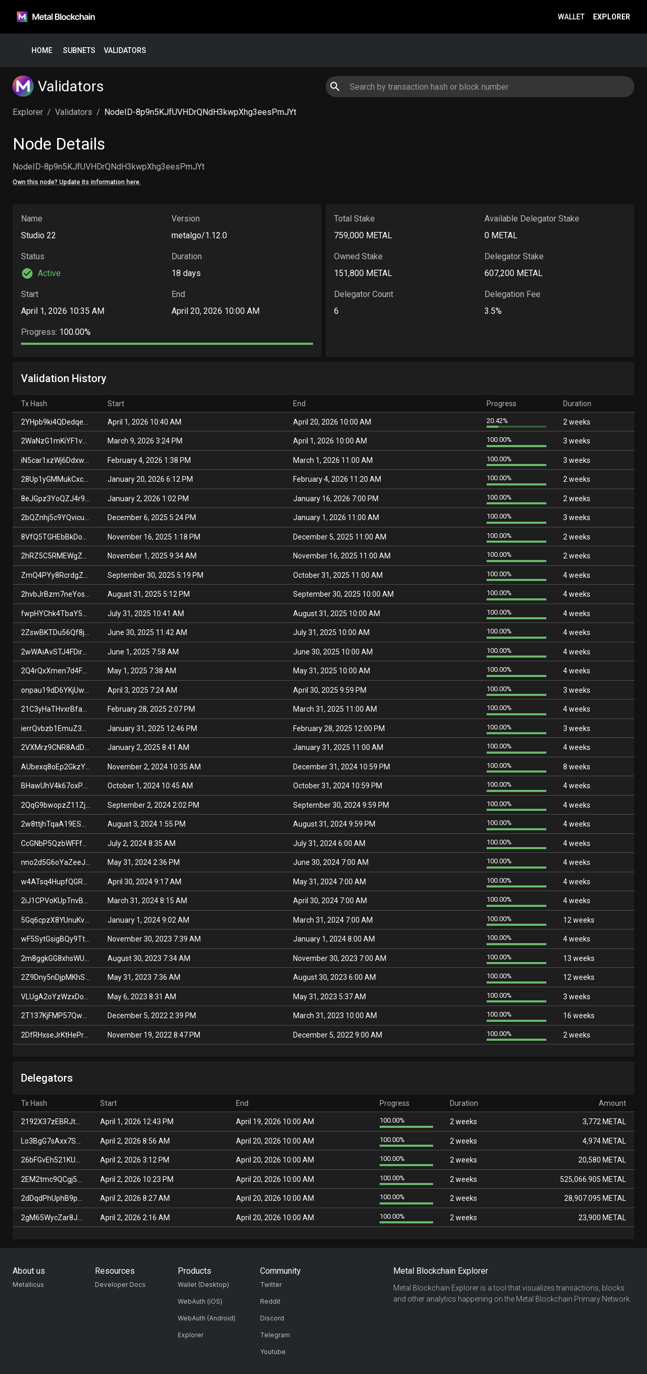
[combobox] (480, 86)
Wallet (571, 17)
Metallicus (28, 1284)
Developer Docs (120, 1284)
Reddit (270, 1301)
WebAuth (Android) (206, 1318)
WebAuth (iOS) (200, 1301)
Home (42, 50)
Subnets (79, 50)
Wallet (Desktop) (203, 1284)
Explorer (611, 17)
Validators (125, 50)
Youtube (273, 1352)
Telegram (275, 1335)
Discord (272, 1318)
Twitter (271, 1284)
